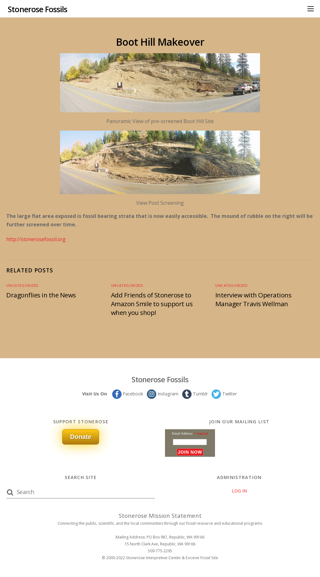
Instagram (162, 393)
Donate (80, 436)
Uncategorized (21, 285)
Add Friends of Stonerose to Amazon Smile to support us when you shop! (152, 303)
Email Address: (182, 433)
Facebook (127, 393)
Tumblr (195, 393)
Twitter (224, 393)
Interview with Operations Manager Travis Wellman (253, 299)
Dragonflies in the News (41, 294)
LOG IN (239, 490)
